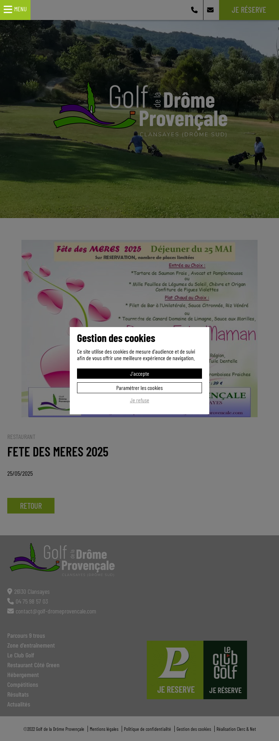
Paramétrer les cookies (139, 387)
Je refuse (139, 400)
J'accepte (139, 373)
